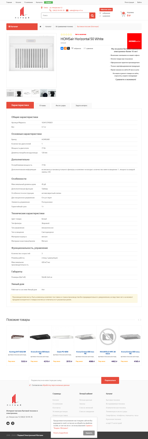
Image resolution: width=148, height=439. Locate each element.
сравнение (104, 16)
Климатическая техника (116, 408)
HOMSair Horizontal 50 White (82, 39)
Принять (89, 433)
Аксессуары (61, 106)
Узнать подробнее (60, 433)
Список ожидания (86, 412)
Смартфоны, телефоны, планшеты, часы (122, 415)
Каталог (18, 2)
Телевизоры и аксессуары (116, 412)
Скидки (48, 2)
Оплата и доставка (60, 415)
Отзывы (42, 106)
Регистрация (129, 2)
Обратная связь (106, 9)
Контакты (39, 2)
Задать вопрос (81, 106)
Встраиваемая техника (64, 26)
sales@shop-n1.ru (76, 10)
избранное (104, 13)
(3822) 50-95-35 (59, 10)
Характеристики (20, 105)
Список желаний (86, 408)
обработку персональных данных (56, 385)
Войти (139, 2)
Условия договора (60, 412)
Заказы (82, 404)
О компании (28, 2)
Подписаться (110, 380)
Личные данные (85, 400)
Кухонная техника (113, 419)
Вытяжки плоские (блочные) (88, 26)
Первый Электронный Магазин (30, 435)
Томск (46, 8)
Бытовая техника (113, 400)
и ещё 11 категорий (114, 423)
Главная (9, 2)
